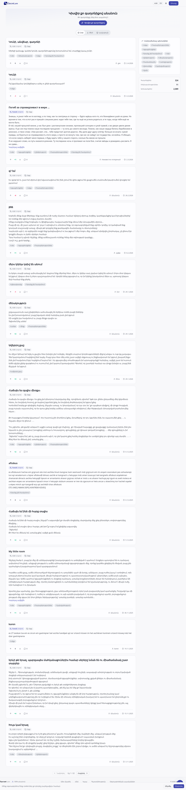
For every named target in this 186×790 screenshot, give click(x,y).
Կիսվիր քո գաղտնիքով (93, 23)
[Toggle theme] (166, 3)
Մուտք (174, 3)
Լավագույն (102, 32)
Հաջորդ (83, 773)
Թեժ (90, 32)
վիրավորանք (16, 284)
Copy (27, 46)
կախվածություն (63, 605)
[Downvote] (20, 63)
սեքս (38, 56)
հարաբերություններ (58, 152)
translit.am (97, 786)
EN (161, 3)
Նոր (80, 32)
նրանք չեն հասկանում (54, 56)
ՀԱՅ (155, 3)
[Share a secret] (180, 784)
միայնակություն (25, 56)
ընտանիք (147, 66)
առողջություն (165, 62)
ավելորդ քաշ (16, 371)
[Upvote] (10, 63)
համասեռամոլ (149, 62)
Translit (16, 112)
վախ (145, 70)
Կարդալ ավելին (16, 147)
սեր (12, 56)
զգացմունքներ (24, 152)
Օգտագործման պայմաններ (122, 782)
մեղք (21, 326)
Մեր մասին (66, 782)
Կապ (85, 782)
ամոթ (13, 326)
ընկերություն (40, 152)
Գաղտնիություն (98, 782)
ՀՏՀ (77, 782)
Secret (5, 781)
